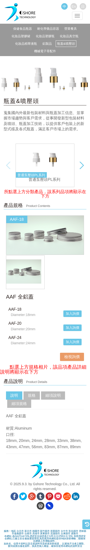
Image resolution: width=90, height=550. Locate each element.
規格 (32, 395)
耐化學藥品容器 (48, 28)
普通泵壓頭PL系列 (44, 180)
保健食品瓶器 (22, 28)
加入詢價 (72, 313)
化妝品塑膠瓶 (45, 36)
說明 (14, 395)
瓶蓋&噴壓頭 (66, 43)
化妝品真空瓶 (69, 36)
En (74, 6)
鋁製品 (47, 43)
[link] (45, 521)
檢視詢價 (72, 357)
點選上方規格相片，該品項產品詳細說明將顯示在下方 (43, 369)
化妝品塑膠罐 (21, 36)
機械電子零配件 (45, 51)
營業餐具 (70, 28)
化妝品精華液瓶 (26, 43)
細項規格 (19, 404)
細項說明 (53, 395)
